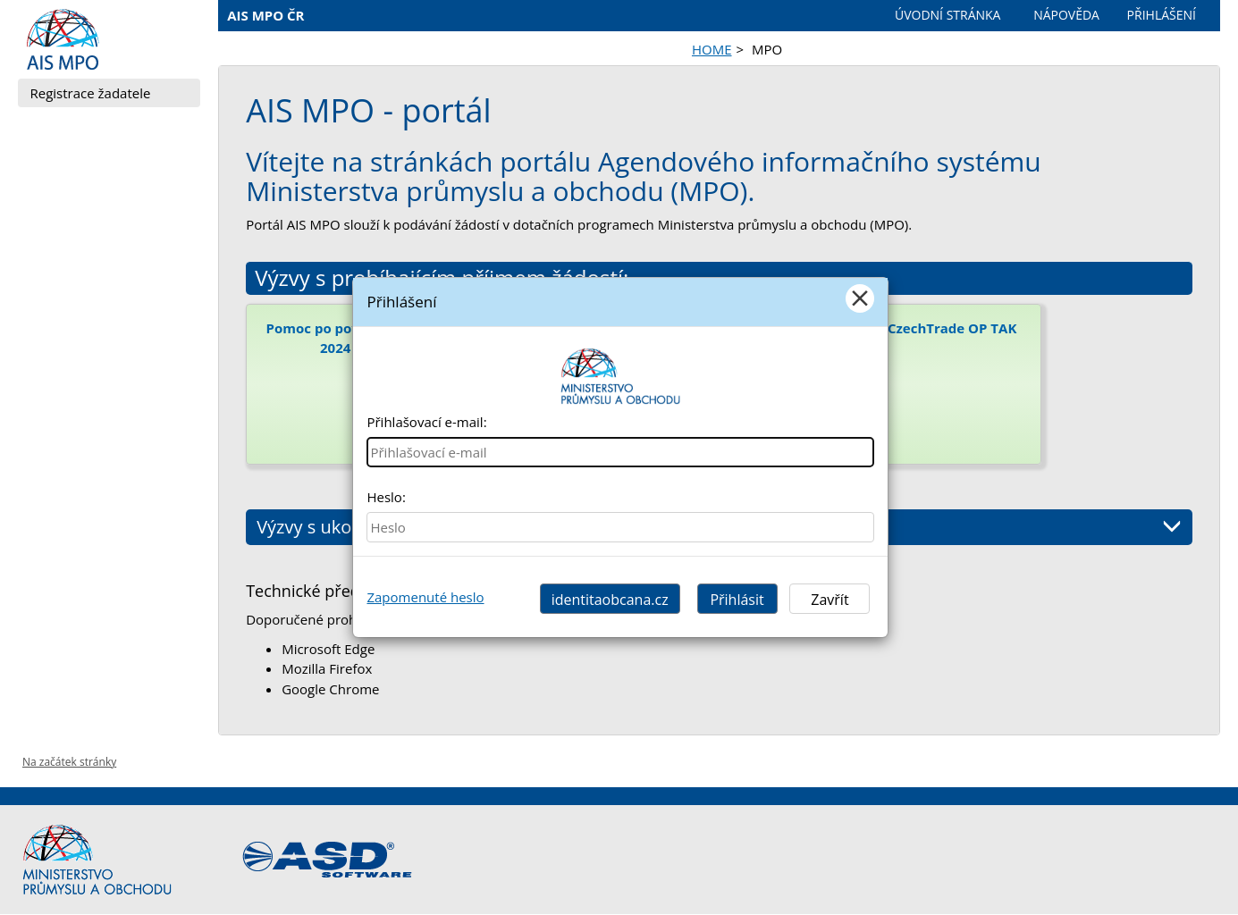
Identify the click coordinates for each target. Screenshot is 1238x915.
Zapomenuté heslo (425, 597)
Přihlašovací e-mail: (426, 422)
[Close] (860, 298)
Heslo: (385, 497)
